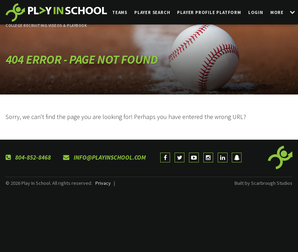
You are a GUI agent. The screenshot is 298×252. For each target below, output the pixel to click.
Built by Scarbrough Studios (263, 183)
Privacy (103, 183)
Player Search (152, 12)
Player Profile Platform (209, 12)
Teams (119, 12)
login (255, 12)
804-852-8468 (28, 157)
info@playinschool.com (104, 157)
